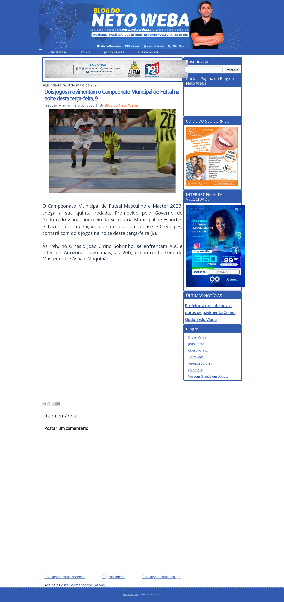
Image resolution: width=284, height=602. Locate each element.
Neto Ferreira (58, 52)
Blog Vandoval (148, 52)
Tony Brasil (196, 357)
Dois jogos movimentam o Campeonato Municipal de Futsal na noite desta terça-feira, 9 (111, 94)
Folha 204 (195, 370)
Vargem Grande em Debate (208, 376)
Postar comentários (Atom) (82, 585)
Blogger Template (130, 595)
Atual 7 (85, 52)
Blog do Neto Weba (121, 105)
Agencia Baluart (200, 363)
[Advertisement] (112, 543)
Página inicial (113, 576)
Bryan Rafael (197, 337)
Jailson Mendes (114, 52)
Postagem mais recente (64, 576)
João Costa (196, 344)
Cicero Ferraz (198, 350)
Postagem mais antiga (161, 576)
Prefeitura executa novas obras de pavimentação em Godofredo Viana (210, 312)
